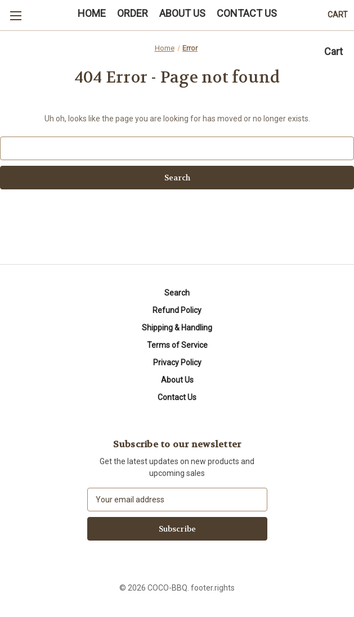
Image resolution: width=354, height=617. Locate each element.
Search (177, 292)
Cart (333, 51)
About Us (177, 379)
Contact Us (177, 397)
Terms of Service (177, 345)
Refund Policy (177, 310)
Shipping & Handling (177, 327)
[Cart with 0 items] (337, 15)
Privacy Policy (177, 362)
